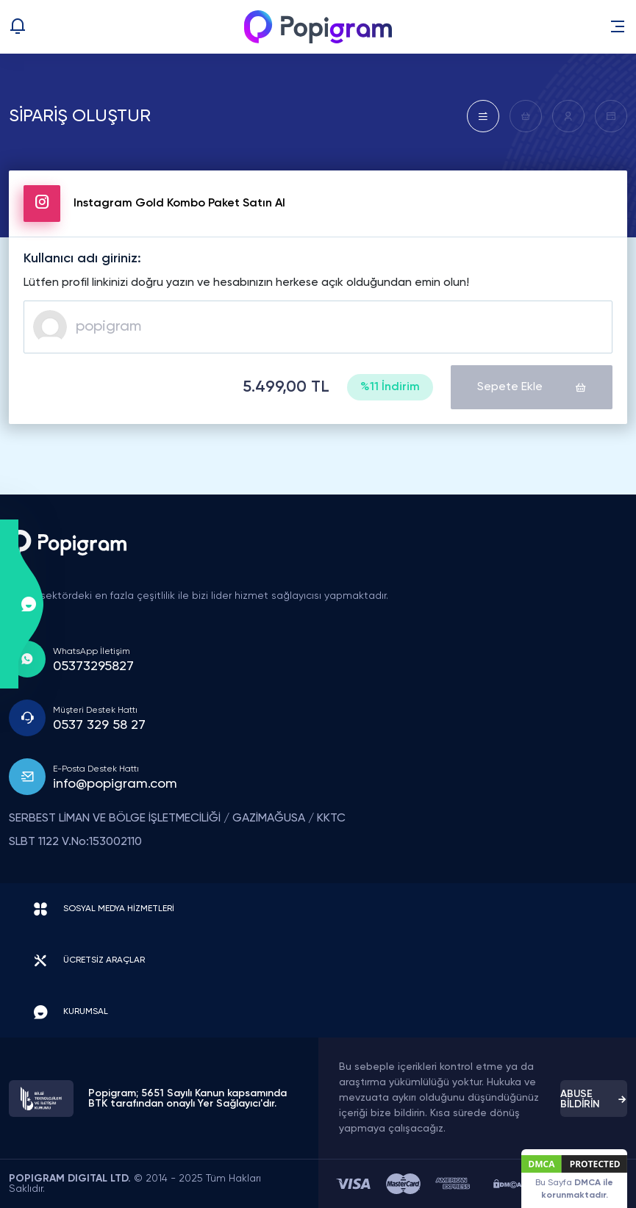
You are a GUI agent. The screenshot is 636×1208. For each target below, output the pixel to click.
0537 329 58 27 (99, 725)
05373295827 (93, 666)
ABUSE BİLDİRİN (593, 1099)
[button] (617, 26)
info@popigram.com (115, 784)
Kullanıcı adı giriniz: (82, 258)
